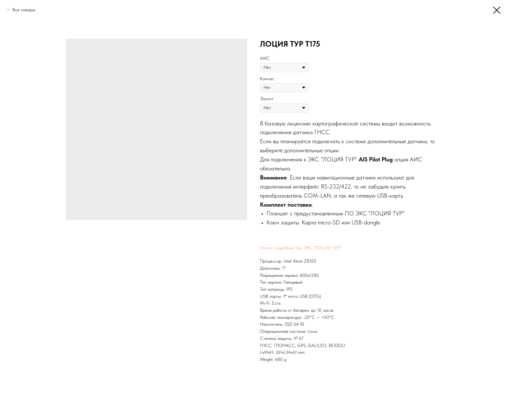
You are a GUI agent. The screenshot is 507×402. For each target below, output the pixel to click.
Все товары (23, 9)
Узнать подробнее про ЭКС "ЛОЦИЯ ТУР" (300, 247)
